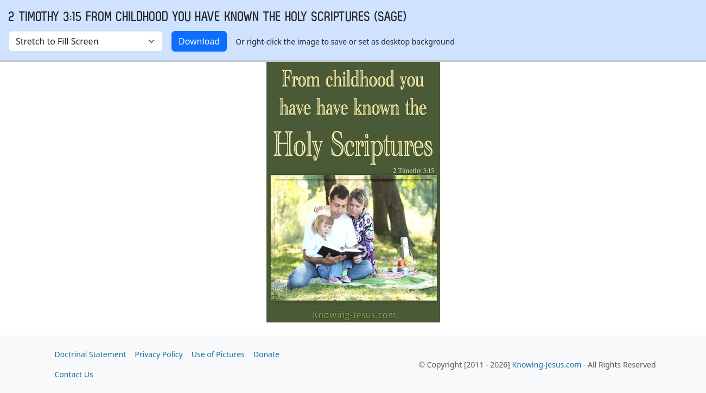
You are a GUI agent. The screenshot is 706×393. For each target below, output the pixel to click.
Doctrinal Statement (90, 354)
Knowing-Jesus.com (547, 364)
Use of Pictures (218, 354)
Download (199, 41)
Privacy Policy (158, 354)
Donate (266, 354)
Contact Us (74, 374)
